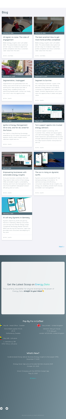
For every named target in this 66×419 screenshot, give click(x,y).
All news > (33, 378)
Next (61, 247)
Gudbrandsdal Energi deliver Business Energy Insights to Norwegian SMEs (33, 358)
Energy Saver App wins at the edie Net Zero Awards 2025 (33, 365)
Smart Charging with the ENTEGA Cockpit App (33, 372)
